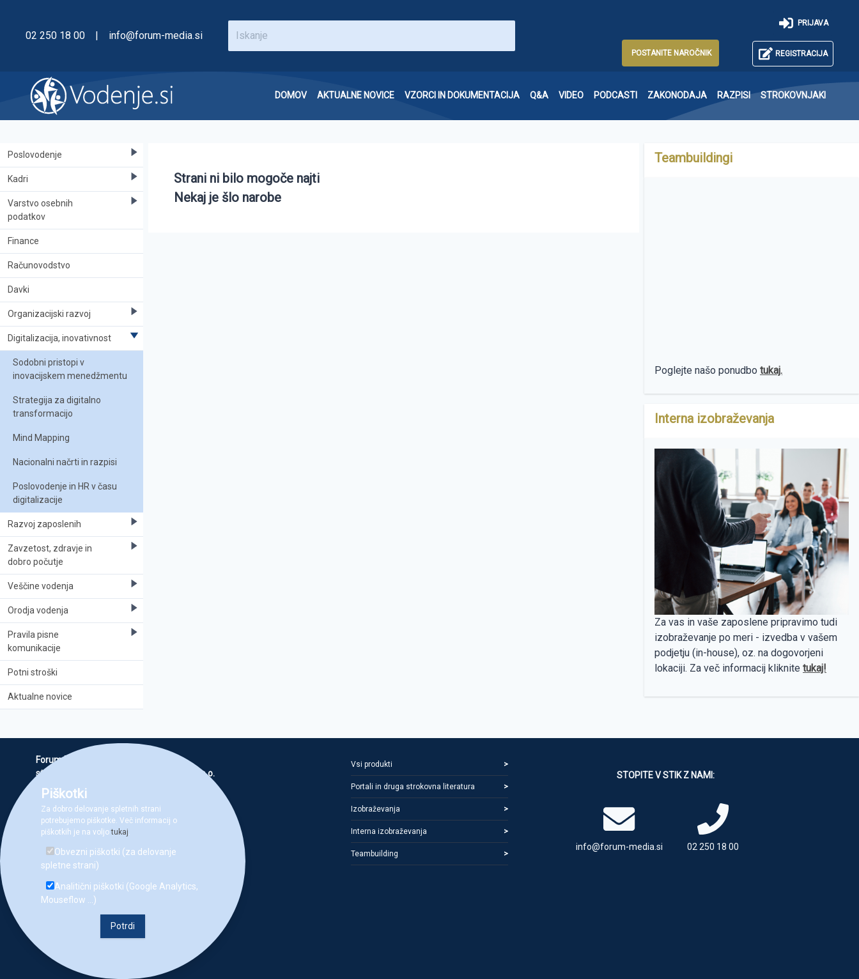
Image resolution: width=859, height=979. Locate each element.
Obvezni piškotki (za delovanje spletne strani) (108, 858)
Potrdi (123, 926)
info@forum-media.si (156, 35)
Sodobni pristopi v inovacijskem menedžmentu (70, 369)
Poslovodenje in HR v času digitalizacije (65, 493)
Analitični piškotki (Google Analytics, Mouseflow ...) (119, 893)
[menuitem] (291, 95)
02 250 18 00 (55, 35)
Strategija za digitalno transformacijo (57, 407)
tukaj (119, 832)
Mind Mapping (41, 438)
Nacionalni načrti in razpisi (65, 462)
